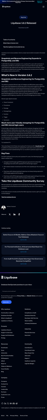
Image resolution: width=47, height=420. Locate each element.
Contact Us (4, 384)
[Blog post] (23, 237)
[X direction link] (10, 214)
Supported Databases (7, 335)
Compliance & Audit (30, 313)
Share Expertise (29, 353)
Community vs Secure (7, 313)
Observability (29, 320)
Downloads (4, 347)
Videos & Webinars (6, 366)
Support (27, 358)
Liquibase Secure (6, 330)
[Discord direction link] (13, 403)
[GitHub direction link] (2, 403)
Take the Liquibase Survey (8, 197)
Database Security (30, 315)
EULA (2, 415)
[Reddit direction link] (16, 403)
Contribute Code (30, 350)
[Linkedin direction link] (14, 214)
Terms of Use (24, 415)
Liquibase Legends (30, 361)
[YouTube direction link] (11, 403)
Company (4, 381)
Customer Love (5, 394)
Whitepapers (5, 358)
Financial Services (30, 332)
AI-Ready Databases (31, 323)
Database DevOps (6, 315)
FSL (7, 415)
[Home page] (9, 277)
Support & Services (7, 332)
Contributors (28, 347)
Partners (3, 392)
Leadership (4, 389)
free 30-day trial (40, 146)
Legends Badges (29, 363)
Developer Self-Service (31, 318)
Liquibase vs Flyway (7, 320)
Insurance (27, 335)
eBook (3, 361)
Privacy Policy (14, 415)
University (4, 353)
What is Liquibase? (6, 318)
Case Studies (5, 369)
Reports (3, 363)
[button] (43, 6)
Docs (2, 350)
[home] (6, 7)
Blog (2, 371)
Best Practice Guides (7, 355)
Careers (3, 386)
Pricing (3, 338)
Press (3, 397)
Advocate (27, 355)
